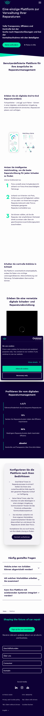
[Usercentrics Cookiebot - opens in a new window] (33, 338)
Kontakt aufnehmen (22, 537)
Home (5, 611)
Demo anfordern (11, 45)
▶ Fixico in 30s (30, 45)
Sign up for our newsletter (22, 629)
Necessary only (22, 375)
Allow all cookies (22, 369)
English (5, 710)
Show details (33, 362)
